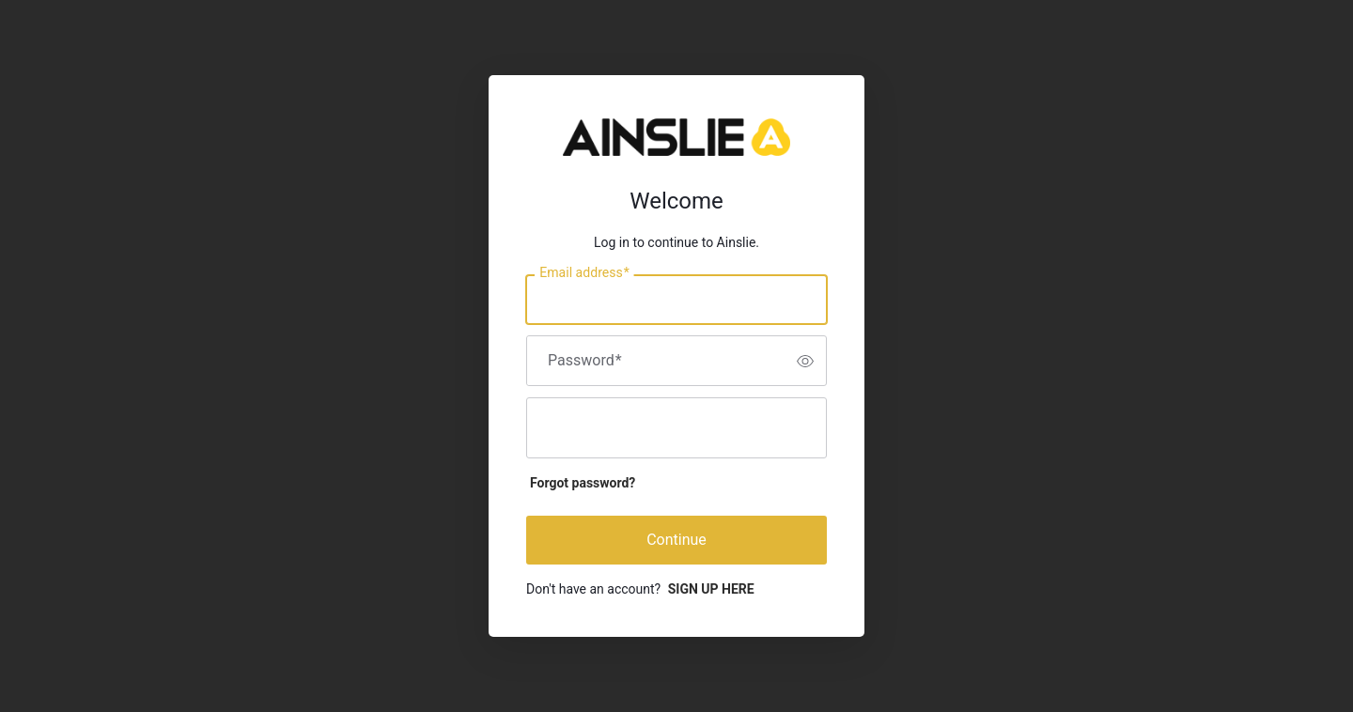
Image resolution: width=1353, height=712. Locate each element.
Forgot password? (582, 482)
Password (585, 360)
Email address (584, 273)
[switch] (805, 360)
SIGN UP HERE (711, 588)
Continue (676, 540)
